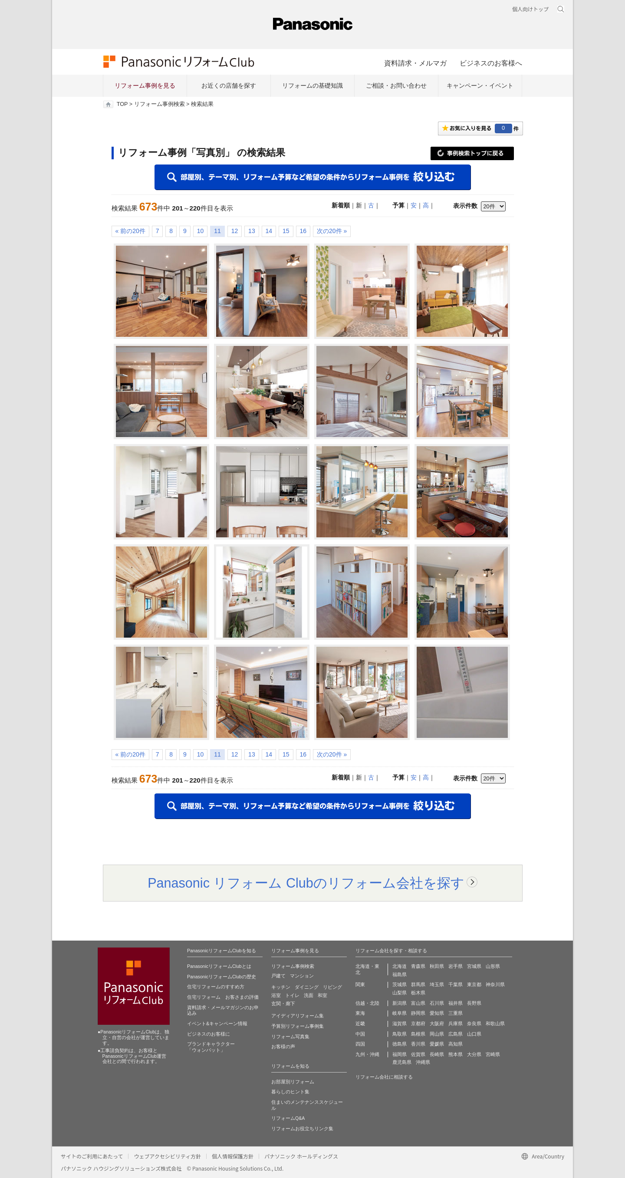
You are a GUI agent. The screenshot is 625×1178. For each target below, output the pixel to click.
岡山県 (437, 1034)
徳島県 (399, 1043)
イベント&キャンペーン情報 (217, 1023)
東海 (360, 1013)
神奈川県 (495, 984)
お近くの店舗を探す (228, 85)
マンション (302, 975)
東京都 (474, 984)
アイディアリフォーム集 (297, 1015)
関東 (360, 984)
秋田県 (437, 966)
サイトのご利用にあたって (92, 1156)
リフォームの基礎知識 (312, 85)
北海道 (399, 966)
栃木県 (418, 992)
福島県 (399, 974)
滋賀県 (399, 1023)
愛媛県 (437, 1043)
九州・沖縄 (367, 1054)
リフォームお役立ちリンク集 (302, 1128)
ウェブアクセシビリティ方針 (167, 1156)
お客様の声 (283, 1046)
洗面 (308, 995)
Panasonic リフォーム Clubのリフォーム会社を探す (306, 882)
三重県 (455, 1013)
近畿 (360, 1023)
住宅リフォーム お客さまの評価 (223, 997)
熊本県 (455, 1054)
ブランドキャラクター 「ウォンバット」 (211, 1047)
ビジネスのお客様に (208, 1034)
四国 (360, 1043)
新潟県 (399, 1003)
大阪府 (437, 1023)
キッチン (280, 987)
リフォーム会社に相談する (384, 1076)
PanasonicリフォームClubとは (219, 966)
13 (251, 230)
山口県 (474, 1034)
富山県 (418, 1003)
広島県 (455, 1034)
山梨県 (399, 992)
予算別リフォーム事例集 (297, 1026)
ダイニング (307, 987)
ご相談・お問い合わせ (396, 85)
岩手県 (455, 966)
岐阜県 (399, 1013)
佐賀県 (418, 1054)
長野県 (474, 1003)
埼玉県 (437, 984)
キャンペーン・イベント (480, 85)
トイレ (292, 995)
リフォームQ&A (288, 1118)
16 (303, 230)
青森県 (418, 966)
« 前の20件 (130, 230)
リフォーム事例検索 (159, 104)
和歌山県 (495, 1023)
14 (269, 230)
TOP (122, 104)
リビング (332, 987)
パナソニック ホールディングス (301, 1156)
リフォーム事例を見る (145, 85)
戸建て (278, 975)
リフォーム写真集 (290, 1036)
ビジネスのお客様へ (491, 63)
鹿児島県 (401, 1062)
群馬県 (418, 984)
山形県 (493, 966)
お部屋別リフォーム (292, 1081)
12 (234, 230)
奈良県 (474, 1023)
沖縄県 (423, 1062)
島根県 (418, 1034)
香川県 (418, 1043)
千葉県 (455, 984)
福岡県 (399, 1054)
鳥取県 (399, 1034)
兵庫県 (455, 1023)
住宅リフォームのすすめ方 (215, 986)
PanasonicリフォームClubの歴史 (221, 976)
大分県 (474, 1054)
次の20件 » (332, 230)
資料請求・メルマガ (415, 63)
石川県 (437, 1003)
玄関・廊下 (283, 1003)
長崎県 (437, 1054)
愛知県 (437, 1013)
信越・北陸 (367, 1003)
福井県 (455, 1003)
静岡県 (418, 1013)
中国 (360, 1034)
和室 (322, 995)
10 (200, 230)
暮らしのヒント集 (290, 1091)
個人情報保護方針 (232, 1156)
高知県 (455, 1043)
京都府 (418, 1023)
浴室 (276, 995)
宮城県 (474, 966)
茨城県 (399, 984)
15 (286, 230)
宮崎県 (493, 1054)
